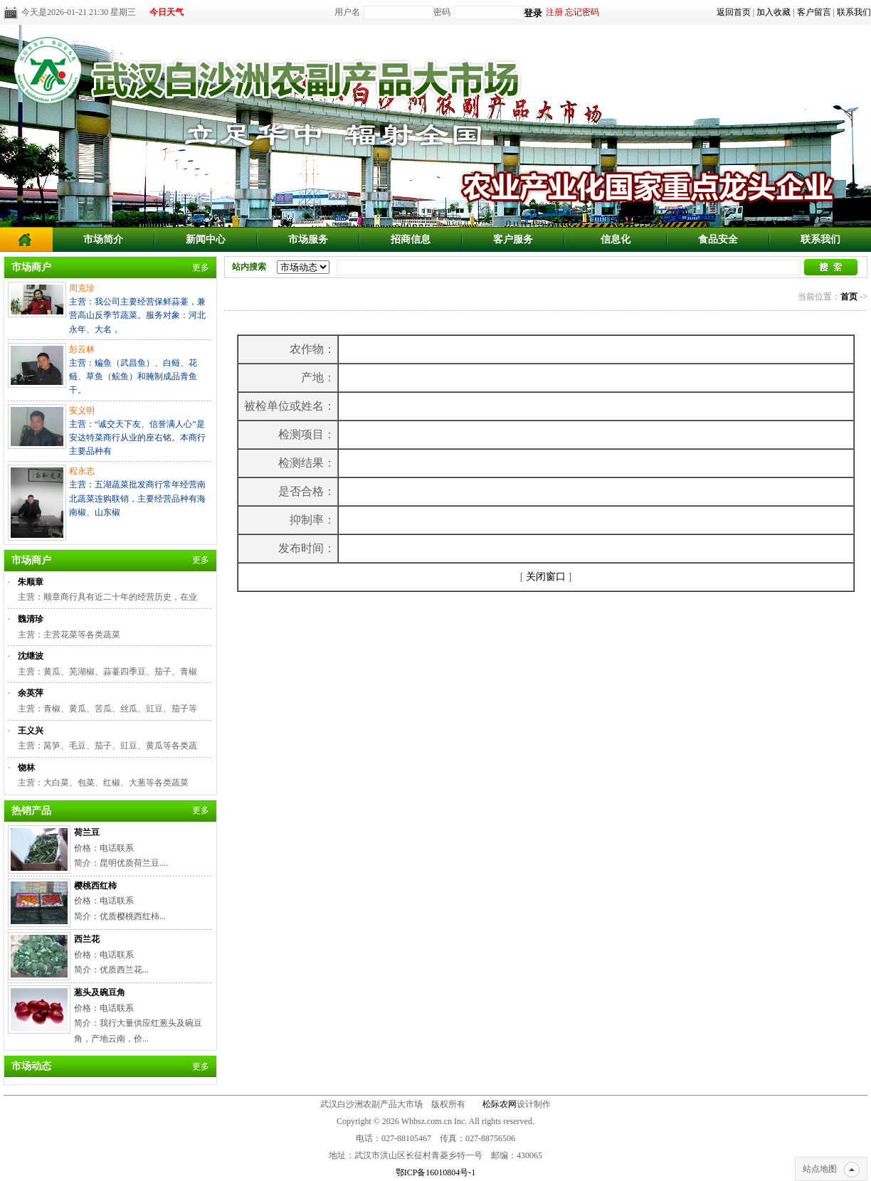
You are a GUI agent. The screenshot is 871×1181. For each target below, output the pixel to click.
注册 (554, 12)
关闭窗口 (546, 576)
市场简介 (103, 239)
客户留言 (814, 12)
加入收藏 (773, 12)
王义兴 (30, 731)
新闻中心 (206, 239)
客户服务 (513, 239)
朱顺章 (30, 582)
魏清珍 (30, 619)
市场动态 (31, 1066)
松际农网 (499, 1104)
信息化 (615, 239)
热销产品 (31, 810)
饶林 (26, 768)
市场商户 (31, 267)
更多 (200, 267)
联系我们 (854, 12)
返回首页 (734, 12)
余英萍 (30, 693)
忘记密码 (582, 12)
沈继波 (30, 656)
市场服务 (308, 239)
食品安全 (718, 239)
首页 (848, 297)
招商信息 (411, 239)
